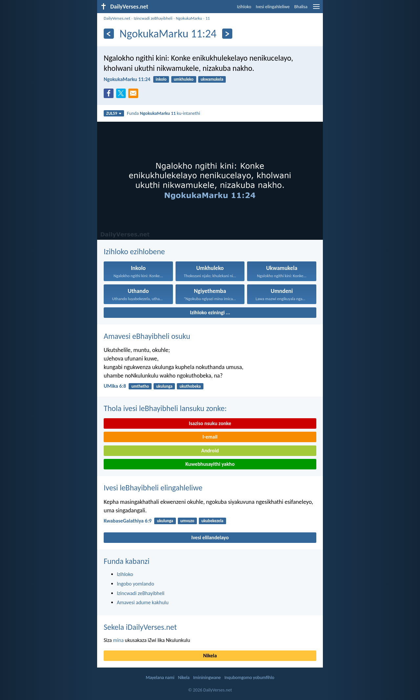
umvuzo (187, 520)
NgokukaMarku (189, 18)
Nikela (210, 655)
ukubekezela (212, 520)
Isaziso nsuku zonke (210, 423)
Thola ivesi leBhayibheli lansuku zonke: (165, 408)
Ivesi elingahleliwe (273, 7)
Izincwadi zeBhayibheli (153, 18)
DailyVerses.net (117, 18)
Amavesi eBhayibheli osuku (147, 336)
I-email (210, 437)
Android (210, 450)
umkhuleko (183, 79)
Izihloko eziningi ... (210, 312)
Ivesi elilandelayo (210, 537)
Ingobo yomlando (135, 584)
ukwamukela (212, 79)
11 (207, 18)
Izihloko (244, 7)
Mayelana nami (160, 677)
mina (118, 640)
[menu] (316, 9)
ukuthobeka (190, 386)
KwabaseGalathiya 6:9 (128, 521)
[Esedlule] (109, 34)
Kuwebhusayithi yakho (210, 464)
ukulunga (164, 386)
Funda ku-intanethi (163, 113)
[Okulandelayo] (227, 34)
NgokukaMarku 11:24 (127, 79)
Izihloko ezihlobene (134, 251)
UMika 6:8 (115, 386)
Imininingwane (207, 677)
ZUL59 (114, 113)
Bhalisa (300, 7)
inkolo (161, 79)
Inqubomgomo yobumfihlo (249, 677)
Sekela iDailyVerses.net (140, 627)
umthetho (140, 386)
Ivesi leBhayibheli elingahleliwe (153, 487)
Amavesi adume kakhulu (143, 602)
